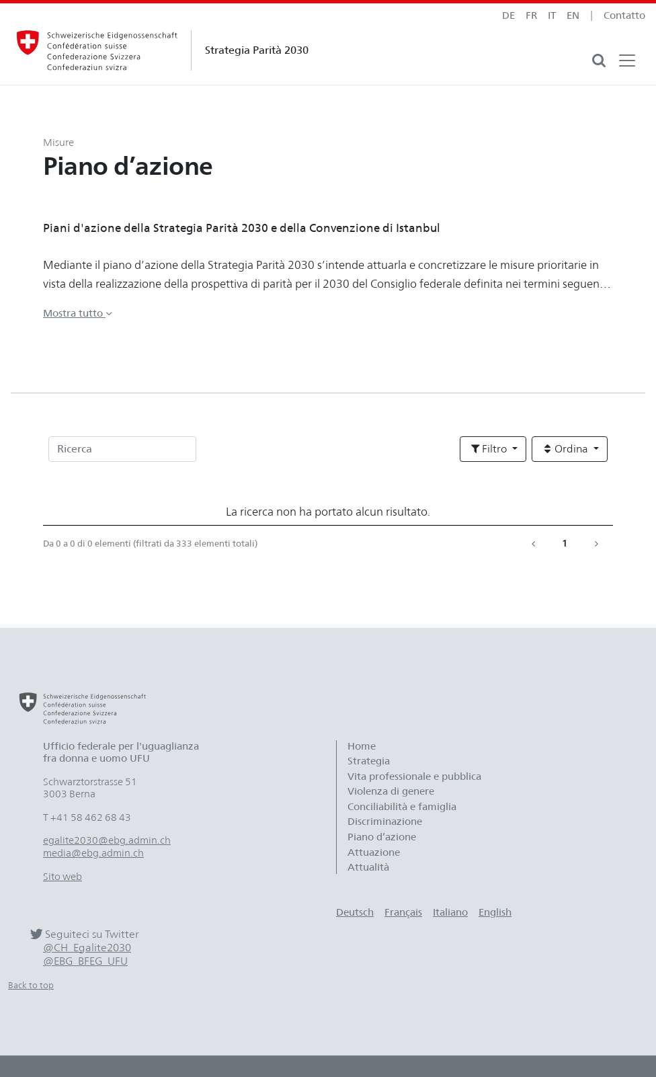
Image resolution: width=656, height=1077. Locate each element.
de (508, 15)
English (495, 912)
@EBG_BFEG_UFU (85, 961)
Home (361, 746)
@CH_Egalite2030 (87, 947)
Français (403, 912)
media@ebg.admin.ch (93, 853)
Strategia (368, 761)
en (573, 15)
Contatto (624, 15)
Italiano (450, 912)
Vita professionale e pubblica (414, 776)
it (552, 15)
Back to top (31, 985)
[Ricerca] (122, 449)
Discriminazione (384, 821)
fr (531, 15)
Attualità (368, 867)
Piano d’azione (381, 837)
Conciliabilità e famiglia (401, 807)
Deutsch (355, 912)
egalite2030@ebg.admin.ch (107, 840)
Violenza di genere (390, 791)
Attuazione (373, 852)
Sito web (62, 877)
